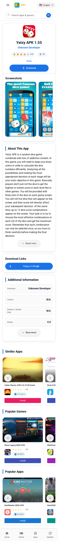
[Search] (48, 15)
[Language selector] (46, 5)
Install (23, 400)
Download (29, 68)
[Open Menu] (8, 5)
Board (29, 61)
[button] (20, 109)
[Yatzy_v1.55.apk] (29, 266)
